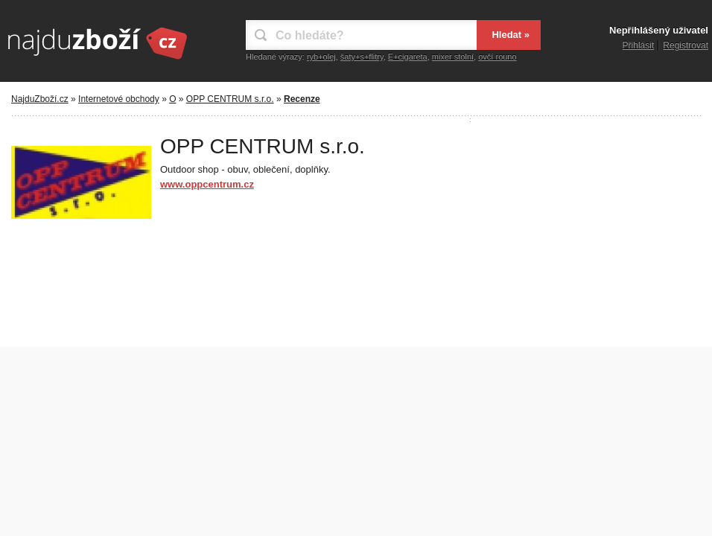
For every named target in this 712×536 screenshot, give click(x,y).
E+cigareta (407, 56)
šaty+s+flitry (362, 56)
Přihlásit (639, 45)
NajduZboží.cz (40, 99)
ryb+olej (321, 56)
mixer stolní (453, 56)
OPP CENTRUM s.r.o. (230, 99)
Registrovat (685, 45)
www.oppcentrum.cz (207, 184)
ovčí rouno (497, 56)
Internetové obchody (118, 99)
